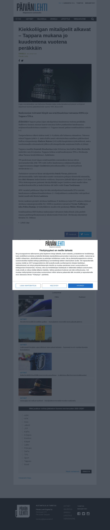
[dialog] (55, 265)
